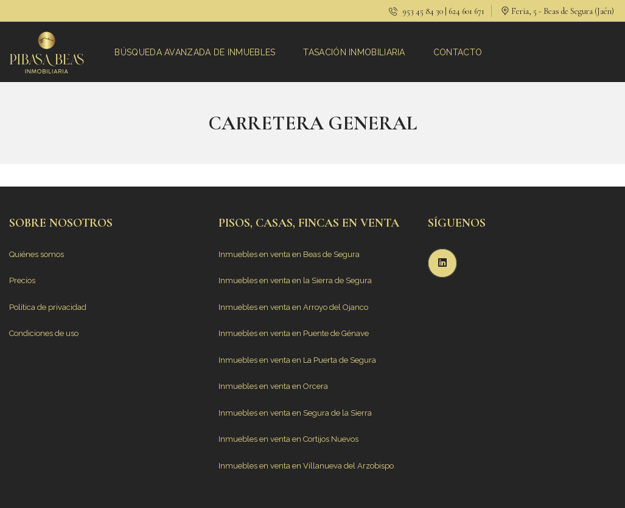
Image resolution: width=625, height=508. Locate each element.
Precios (22, 280)
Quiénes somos (36, 254)
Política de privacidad (47, 307)
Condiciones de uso (44, 333)
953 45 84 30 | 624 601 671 (436, 11)
